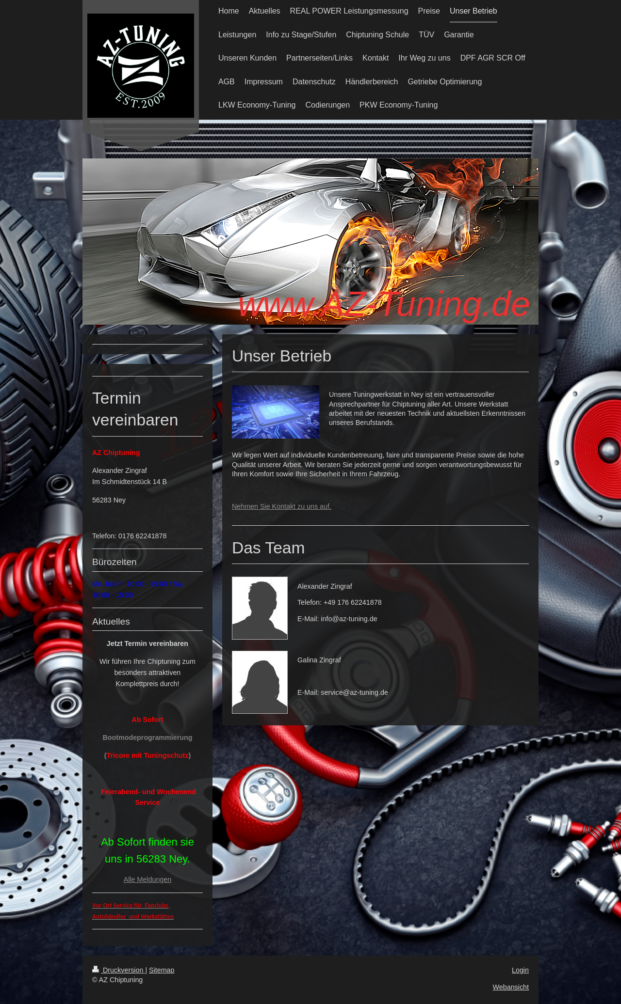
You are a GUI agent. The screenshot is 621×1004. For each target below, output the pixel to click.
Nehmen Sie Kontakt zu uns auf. (281, 506)
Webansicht (511, 987)
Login (520, 970)
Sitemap (161, 970)
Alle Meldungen (148, 879)
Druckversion (118, 970)
